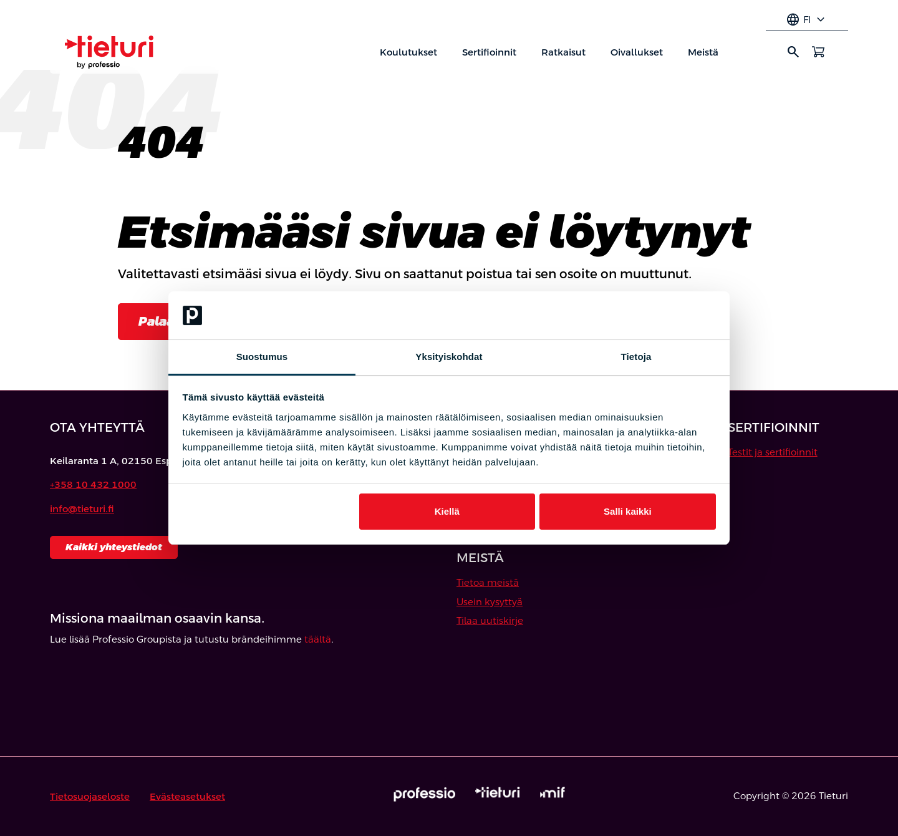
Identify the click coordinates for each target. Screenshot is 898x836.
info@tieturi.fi (82, 508)
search (793, 52)
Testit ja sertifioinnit (773, 452)
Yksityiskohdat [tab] (448, 356)
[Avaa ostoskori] (818, 52)
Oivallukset (637, 52)
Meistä (703, 52)
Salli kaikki (628, 511)
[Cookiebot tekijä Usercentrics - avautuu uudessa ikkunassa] (661, 315)
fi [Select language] (807, 19)
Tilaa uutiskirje (489, 620)
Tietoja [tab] (636, 356)
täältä (317, 639)
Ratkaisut (563, 52)
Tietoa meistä (487, 582)
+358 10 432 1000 (93, 484)
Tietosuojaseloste (90, 796)
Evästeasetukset (187, 796)
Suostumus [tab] (262, 356)
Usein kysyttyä (489, 601)
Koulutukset (408, 52)
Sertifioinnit (489, 52)
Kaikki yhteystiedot (113, 547)
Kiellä (447, 511)
